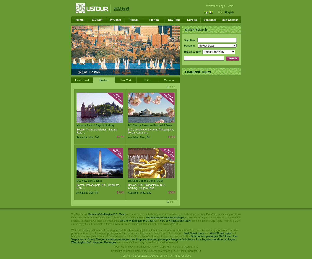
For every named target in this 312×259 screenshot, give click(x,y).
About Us (119, 246)
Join (230, 6)
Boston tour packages (204, 236)
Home (79, 19)
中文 (220, 12)
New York (126, 80)
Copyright (165, 246)
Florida (154, 19)
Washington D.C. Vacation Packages (93, 242)
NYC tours (225, 236)
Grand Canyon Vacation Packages (165, 217)
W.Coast (115, 19)
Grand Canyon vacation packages (108, 239)
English (229, 12)
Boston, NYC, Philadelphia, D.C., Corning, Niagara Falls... (147, 186)
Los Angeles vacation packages (150, 239)
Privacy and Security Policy (142, 246)
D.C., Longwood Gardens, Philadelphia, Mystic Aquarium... (151, 131)
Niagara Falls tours (183, 239)
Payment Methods (160, 251)
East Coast (82, 80)
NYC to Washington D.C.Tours (137, 220)
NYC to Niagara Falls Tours (174, 220)
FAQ (175, 251)
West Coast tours (220, 233)
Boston (103, 80)
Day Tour (174, 19)
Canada (169, 80)
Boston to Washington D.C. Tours (106, 214)
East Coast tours (194, 233)
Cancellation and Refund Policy (129, 251)
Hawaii (134, 19)
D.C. (147, 80)
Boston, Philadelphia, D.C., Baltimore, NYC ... (98, 186)
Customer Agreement (185, 246)
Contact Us (194, 251)
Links (183, 251)
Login (222, 6)
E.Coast (97, 19)
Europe (192, 19)
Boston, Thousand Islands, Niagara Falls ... (96, 131)
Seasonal (210, 19)
